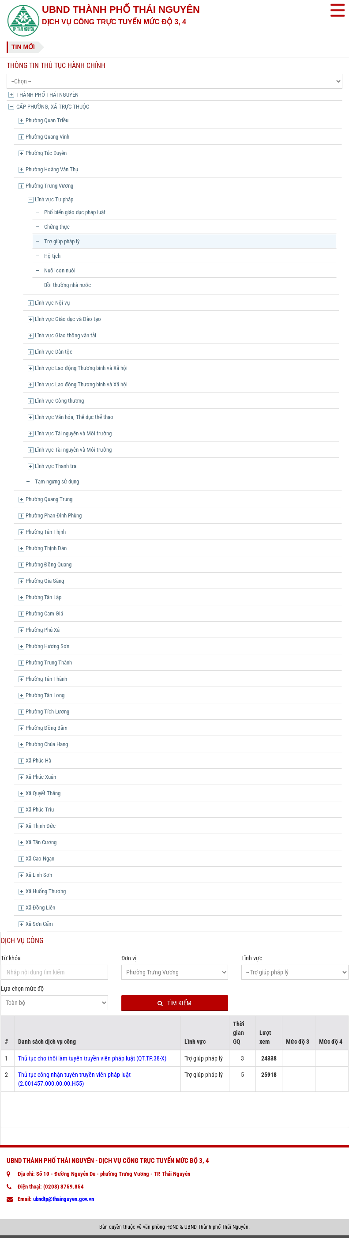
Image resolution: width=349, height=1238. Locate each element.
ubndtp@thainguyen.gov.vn (63, 1199)
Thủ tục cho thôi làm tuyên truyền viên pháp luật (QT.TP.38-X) (92, 1058)
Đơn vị (128, 958)
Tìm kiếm (174, 1003)
